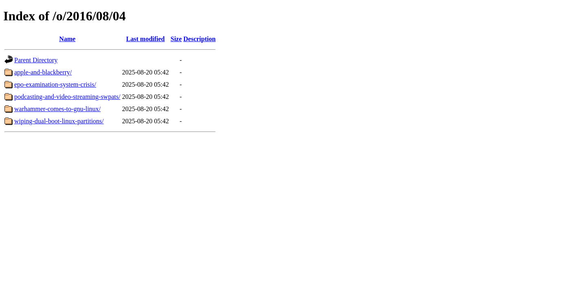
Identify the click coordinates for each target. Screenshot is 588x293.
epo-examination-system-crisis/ (55, 84)
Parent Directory (35, 60)
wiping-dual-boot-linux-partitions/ (59, 121)
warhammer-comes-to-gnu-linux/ (57, 108)
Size (176, 38)
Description (199, 38)
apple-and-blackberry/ (43, 72)
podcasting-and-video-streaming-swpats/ (67, 96)
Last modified (145, 38)
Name (67, 38)
